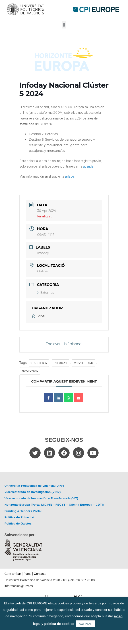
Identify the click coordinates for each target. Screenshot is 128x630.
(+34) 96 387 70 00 (81, 580)
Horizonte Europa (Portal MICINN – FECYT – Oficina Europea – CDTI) (54, 504)
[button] (64, 24)
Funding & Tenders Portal (22, 511)
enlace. (69, 176)
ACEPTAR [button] (85, 624)
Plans (27, 573)
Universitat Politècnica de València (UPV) (34, 485)
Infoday (61, 363)
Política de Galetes (18, 523)
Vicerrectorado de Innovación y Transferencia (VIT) (41, 498)
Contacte (40, 573)
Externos (45, 293)
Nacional (30, 370)
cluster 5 (39, 363)
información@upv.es (18, 586)
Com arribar (12, 573)
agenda (88, 166)
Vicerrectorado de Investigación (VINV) (32, 492)
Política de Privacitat (19, 517)
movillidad (83, 363)
